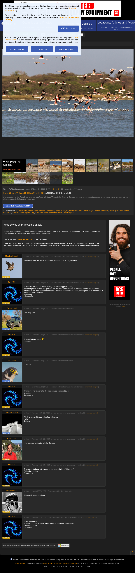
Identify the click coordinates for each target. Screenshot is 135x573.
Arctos (30, 211)
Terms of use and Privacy (52, 563)
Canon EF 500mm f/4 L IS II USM (31, 193)
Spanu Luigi (29, 213)
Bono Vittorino (39, 211)
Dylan (57, 211)
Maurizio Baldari (75, 211)
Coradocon (50, 211)
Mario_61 (64, 211)
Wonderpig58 (68, 213)
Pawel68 (119, 211)
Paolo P (112, 211)
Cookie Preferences (70, 563)
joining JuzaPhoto (24, 239)
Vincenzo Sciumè (55, 213)
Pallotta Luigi (88, 211)
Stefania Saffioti (41, 213)
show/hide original (91, 257)
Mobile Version (20, 563)
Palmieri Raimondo (101, 211)
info (123, 306)
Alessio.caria (22, 211)
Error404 (56, 189)
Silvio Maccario (18, 213)
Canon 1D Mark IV (10, 193)
